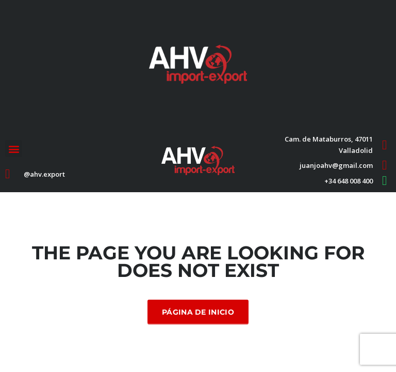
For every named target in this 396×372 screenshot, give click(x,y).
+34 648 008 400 (348, 180)
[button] (13, 148)
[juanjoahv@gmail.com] (384, 165)
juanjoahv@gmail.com (336, 165)
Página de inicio (198, 312)
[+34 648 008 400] (384, 180)
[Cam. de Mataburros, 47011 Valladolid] (384, 144)
